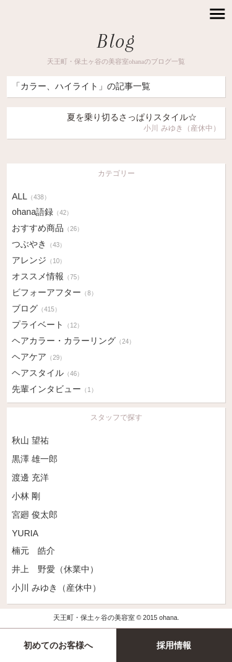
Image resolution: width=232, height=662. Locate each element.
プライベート (47, 324)
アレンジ (39, 260)
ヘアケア (39, 357)
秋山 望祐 (30, 440)
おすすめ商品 (47, 228)
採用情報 (174, 645)
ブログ (36, 308)
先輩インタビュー (54, 389)
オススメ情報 (47, 276)
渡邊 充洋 (30, 477)
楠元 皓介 (33, 550)
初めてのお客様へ (58, 645)
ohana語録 (42, 212)
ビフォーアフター (54, 292)
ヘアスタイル (47, 373)
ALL (31, 196)
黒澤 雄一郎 (35, 459)
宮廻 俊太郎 (35, 515)
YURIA (25, 533)
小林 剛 (26, 496)
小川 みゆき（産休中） (56, 588)
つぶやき (39, 244)
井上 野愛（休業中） (55, 569)
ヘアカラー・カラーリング (73, 341)
